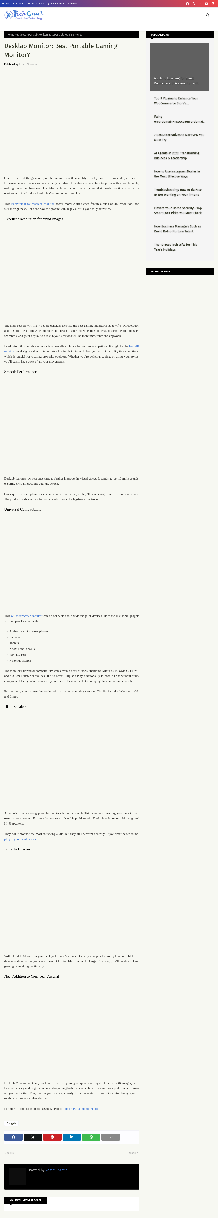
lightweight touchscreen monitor (32, 203)
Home (5, 3)
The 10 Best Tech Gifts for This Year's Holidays (175, 247)
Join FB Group (56, 3)
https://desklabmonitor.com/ (81, 1108)
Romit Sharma (28, 64)
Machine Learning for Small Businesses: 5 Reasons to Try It (176, 80)
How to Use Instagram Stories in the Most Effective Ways (177, 174)
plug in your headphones (20, 839)
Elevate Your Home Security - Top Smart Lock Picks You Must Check (178, 210)
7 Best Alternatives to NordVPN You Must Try (179, 137)
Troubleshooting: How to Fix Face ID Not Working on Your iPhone (178, 192)
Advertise (73, 3)
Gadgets (21, 34)
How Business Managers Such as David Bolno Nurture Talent (177, 228)
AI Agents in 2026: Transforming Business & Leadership (176, 155)
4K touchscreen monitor (27, 616)
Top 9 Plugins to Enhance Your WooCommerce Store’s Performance (176, 100)
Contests (18, 3)
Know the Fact (36, 3)
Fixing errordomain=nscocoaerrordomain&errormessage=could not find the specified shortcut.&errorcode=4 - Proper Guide (179, 119)
